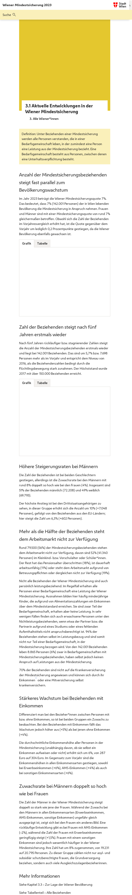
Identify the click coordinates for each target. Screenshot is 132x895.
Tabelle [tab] (42, 243)
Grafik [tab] (26, 243)
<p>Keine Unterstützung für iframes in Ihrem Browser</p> (64, 282)
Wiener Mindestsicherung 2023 (27, 5)
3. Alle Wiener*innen (44, 118)
